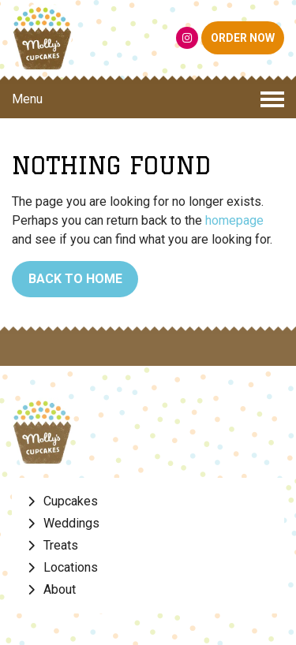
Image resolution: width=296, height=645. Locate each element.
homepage (234, 220)
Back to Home (75, 278)
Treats (60, 545)
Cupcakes (70, 501)
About (59, 589)
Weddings (71, 523)
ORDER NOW (243, 38)
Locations (70, 567)
